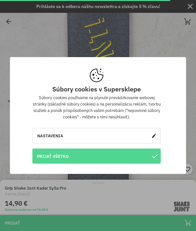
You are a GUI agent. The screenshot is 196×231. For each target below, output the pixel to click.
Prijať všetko (97, 156)
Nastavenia (96, 136)
